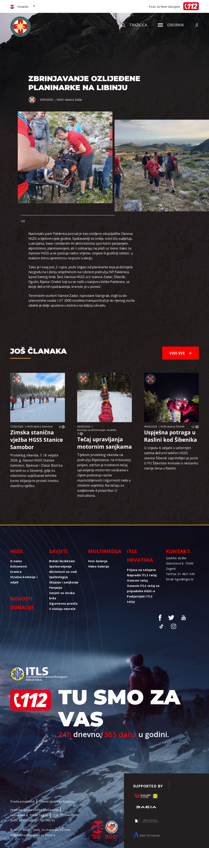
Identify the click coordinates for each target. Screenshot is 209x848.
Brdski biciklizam (62, 561)
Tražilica (134, 24)
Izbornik (171, 24)
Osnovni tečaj (137, 580)
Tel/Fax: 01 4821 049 (180, 574)
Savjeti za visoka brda (62, 595)
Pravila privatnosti (22, 801)
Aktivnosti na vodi (63, 572)
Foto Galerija (98, 561)
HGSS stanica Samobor (40, 426)
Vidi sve (180, 353)
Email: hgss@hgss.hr (180, 579)
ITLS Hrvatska (140, 555)
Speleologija (58, 577)
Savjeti (58, 551)
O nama (16, 561)
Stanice (16, 572)
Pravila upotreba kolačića (56, 801)
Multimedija (104, 551)
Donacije (22, 607)
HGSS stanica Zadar (69, 100)
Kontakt (178, 551)
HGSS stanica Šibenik (172, 426)
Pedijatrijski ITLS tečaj (139, 599)
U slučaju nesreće (62, 609)
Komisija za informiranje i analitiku (97, 430)
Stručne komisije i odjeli (23, 579)
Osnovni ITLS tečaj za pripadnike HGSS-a (143, 588)
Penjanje (55, 588)
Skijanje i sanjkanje (64, 582)
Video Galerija (98, 566)
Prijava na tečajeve (141, 570)
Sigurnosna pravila (63, 603)
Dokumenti (18, 566)
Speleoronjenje (60, 566)
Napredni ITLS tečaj (142, 575)
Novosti (21, 598)
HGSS (16, 551)
